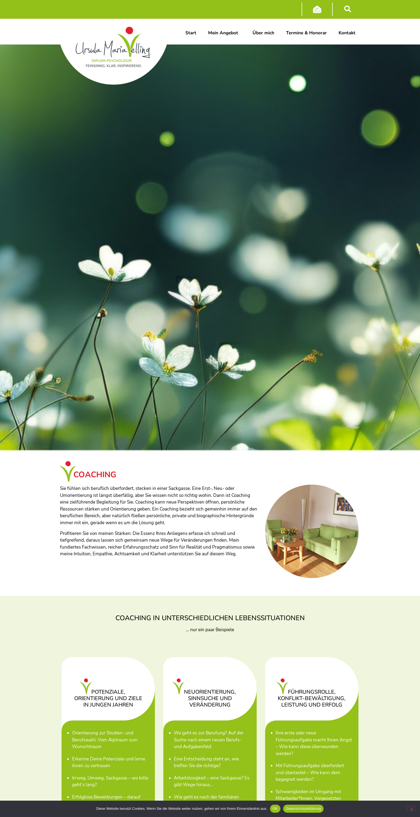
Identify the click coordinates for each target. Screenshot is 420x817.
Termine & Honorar (306, 33)
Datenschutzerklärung (303, 809)
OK (275, 809)
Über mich (263, 33)
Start (190, 33)
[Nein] (411, 808)
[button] (347, 9)
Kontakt (348, 33)
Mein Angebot (224, 33)
